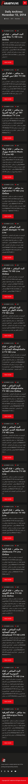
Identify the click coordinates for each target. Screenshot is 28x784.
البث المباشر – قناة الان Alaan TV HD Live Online (13, 271)
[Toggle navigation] (25, 3)
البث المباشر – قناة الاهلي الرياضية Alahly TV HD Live (12, 310)
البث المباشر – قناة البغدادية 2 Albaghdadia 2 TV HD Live (13, 349)
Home (6, 18)
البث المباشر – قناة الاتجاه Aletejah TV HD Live (13, 230)
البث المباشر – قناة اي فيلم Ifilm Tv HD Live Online (12, 37)
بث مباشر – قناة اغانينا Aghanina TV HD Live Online (13, 190)
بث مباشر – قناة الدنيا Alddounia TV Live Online (12, 551)
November (17, 18)
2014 (12, 18)
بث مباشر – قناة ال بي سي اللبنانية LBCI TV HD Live (13, 76)
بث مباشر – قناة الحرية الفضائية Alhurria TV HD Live (14, 471)
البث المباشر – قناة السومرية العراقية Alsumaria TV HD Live (13, 673)
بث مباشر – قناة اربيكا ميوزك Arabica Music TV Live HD (12, 151)
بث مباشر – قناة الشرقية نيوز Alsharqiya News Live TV (13, 715)
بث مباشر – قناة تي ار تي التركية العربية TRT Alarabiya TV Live (12, 112)
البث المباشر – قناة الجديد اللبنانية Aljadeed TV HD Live (13, 430)
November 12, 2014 (8, 31)
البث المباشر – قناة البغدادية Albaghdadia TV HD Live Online (12, 388)
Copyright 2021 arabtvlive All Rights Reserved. (14, 780)
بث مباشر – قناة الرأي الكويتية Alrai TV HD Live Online (12, 593)
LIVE (17, 31)
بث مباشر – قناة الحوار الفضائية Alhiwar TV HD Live (13, 512)
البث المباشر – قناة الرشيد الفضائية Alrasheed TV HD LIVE (13, 632)
